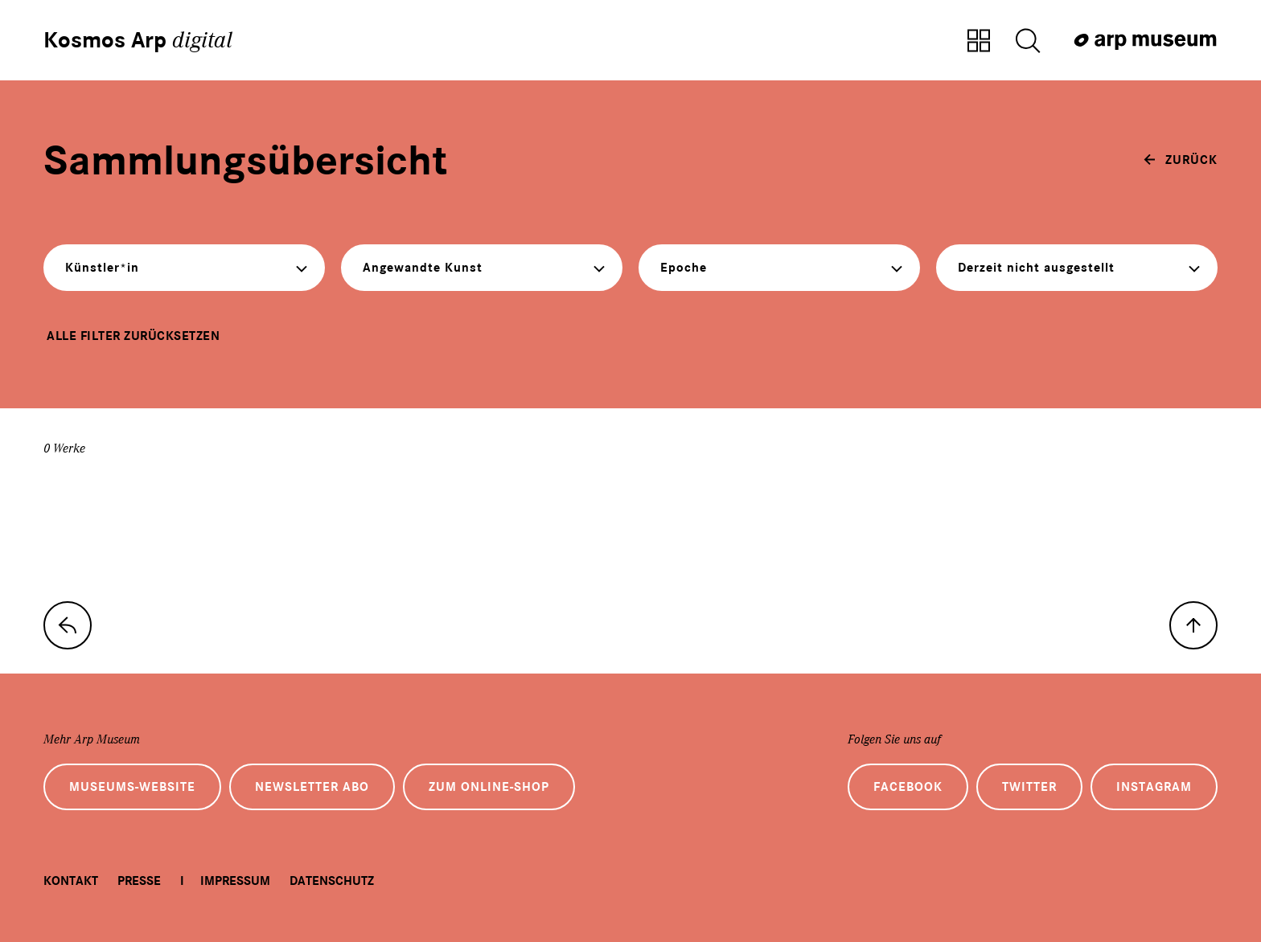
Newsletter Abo (312, 787)
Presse (139, 881)
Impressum (235, 881)
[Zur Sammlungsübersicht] (979, 42)
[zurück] (1181, 160)
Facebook (908, 787)
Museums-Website (132, 787)
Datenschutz (332, 881)
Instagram (1154, 787)
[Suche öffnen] (1028, 42)
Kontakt (70, 881)
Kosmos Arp (137, 40)
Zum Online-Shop (489, 787)
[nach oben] (1193, 625)
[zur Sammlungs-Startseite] (67, 625)
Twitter (1029, 787)
